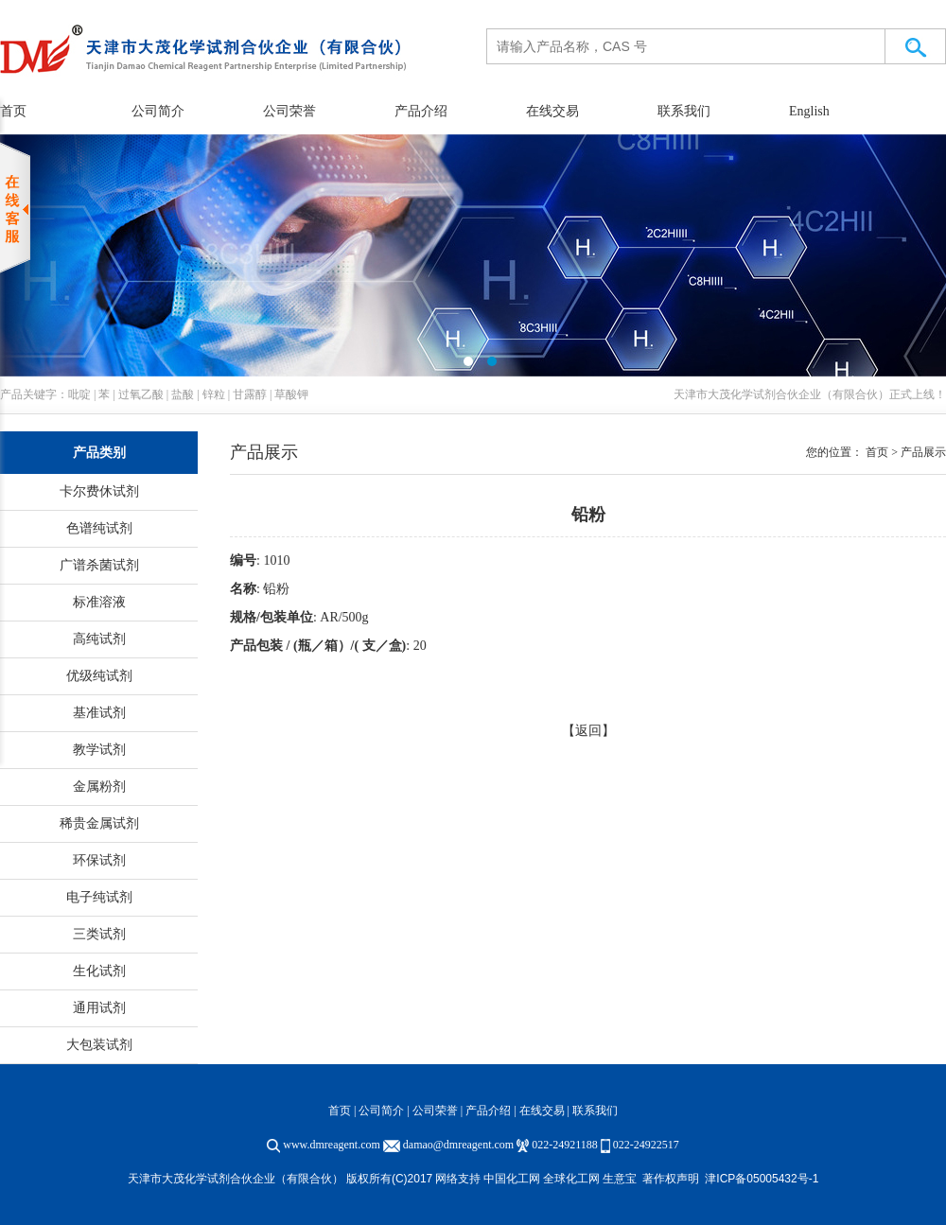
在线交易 (552, 111)
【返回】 (588, 731)
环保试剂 (99, 860)
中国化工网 (511, 1178)
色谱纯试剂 (99, 528)
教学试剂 (99, 750)
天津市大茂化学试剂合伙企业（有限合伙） (781, 394)
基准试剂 (99, 713)
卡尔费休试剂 (99, 491)
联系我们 (683, 111)
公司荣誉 (289, 111)
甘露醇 (250, 394)
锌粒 (213, 394)
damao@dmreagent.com (458, 1144)
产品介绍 (420, 111)
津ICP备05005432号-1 (761, 1178)
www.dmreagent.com (331, 1144)
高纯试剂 (99, 639)
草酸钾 (291, 394)
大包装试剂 (99, 1045)
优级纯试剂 (99, 676)
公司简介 (157, 111)
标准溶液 (99, 602)
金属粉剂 (99, 786)
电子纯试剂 (99, 897)
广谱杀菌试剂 (99, 565)
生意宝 (620, 1178)
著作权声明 (670, 1178)
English (809, 111)
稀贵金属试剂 (99, 823)
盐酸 (182, 394)
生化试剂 (99, 971)
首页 (339, 1110)
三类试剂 (99, 934)
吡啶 (79, 394)
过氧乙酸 (141, 394)
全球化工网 (571, 1178)
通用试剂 (99, 1008)
